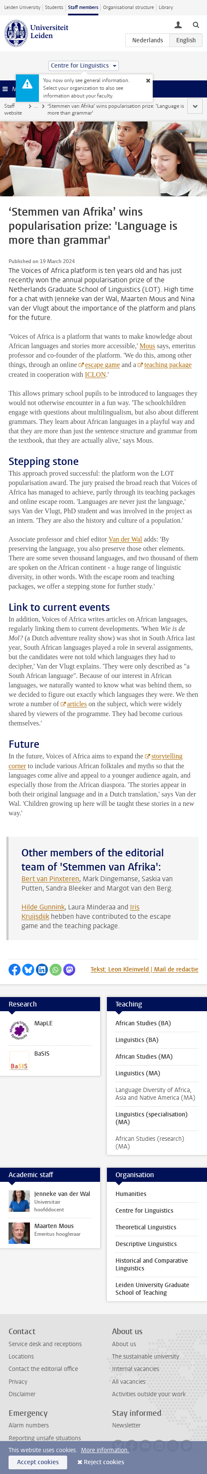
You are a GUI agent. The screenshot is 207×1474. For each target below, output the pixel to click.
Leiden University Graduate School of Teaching (152, 1289)
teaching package (168, 364)
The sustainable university (145, 1357)
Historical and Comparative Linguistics (151, 1265)
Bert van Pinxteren (50, 878)
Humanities (130, 1194)
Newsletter (126, 1425)
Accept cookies (38, 1462)
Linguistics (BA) (137, 1040)
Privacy (18, 1382)
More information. (105, 1450)
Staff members (83, 7)
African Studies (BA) (143, 1023)
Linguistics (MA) (137, 1073)
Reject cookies (104, 1462)
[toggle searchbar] (196, 24)
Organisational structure (128, 7)
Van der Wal (125, 539)
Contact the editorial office (43, 1369)
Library (166, 7)
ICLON (95, 374)
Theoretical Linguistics (145, 1227)
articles (77, 703)
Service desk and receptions (45, 1344)
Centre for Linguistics (144, 1211)
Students (54, 7)
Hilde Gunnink (43, 907)
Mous (147, 345)
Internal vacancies (135, 1369)
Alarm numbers (29, 1425)
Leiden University (22, 7)
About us (124, 1344)
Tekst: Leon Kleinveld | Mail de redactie (144, 969)
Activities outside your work (149, 1394)
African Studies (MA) (144, 1057)
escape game (102, 364)
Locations (21, 1357)
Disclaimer (22, 1394)
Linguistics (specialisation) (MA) (151, 1118)
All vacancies (128, 1382)
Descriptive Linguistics (146, 1244)
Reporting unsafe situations (45, 1438)
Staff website (13, 109)
